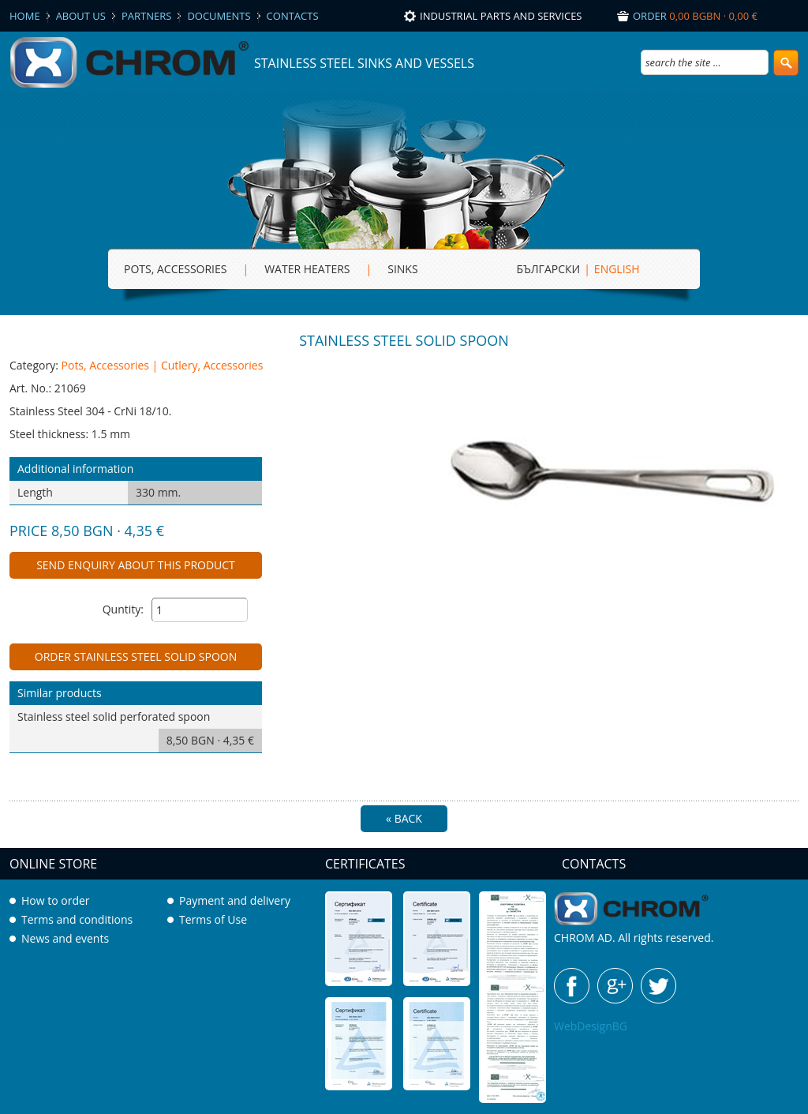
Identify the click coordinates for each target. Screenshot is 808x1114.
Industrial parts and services (501, 16)
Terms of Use (213, 919)
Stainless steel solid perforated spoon (139, 730)
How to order (55, 900)
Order (695, 16)
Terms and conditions (77, 919)
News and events (65, 938)
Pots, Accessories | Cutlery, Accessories (163, 365)
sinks (402, 268)
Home (24, 16)
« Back (404, 818)
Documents (218, 16)
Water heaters (307, 268)
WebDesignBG (590, 1025)
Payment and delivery (234, 900)
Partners (146, 16)
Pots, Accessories (175, 268)
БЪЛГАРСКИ (549, 268)
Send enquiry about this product (135, 564)
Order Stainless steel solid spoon (136, 656)
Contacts (293, 16)
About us (81, 16)
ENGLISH (617, 268)
